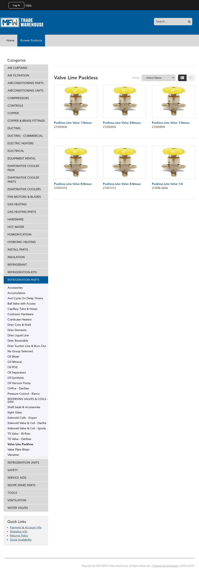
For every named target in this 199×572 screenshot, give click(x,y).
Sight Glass (15, 412)
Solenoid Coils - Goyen (22, 417)
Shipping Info (18, 531)
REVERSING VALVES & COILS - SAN (28, 400)
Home (10, 40)
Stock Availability (21, 539)
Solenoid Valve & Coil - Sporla (27, 428)
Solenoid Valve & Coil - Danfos (27, 423)
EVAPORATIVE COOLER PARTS (23, 179)
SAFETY (13, 470)
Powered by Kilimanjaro (165, 565)
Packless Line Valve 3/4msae (122, 184)
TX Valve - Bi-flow (19, 433)
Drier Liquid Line (18, 335)
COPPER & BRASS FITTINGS (26, 121)
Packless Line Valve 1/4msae (73, 123)
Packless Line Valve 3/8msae (122, 123)
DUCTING (14, 128)
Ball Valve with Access (21, 303)
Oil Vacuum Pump (19, 383)
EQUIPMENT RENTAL (22, 158)
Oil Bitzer (13, 356)
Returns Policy (19, 535)
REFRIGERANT (17, 264)
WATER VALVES (18, 508)
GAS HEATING (17, 204)
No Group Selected (20, 351)
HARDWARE (16, 219)
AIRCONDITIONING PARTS (26, 83)
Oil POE (13, 367)
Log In (16, 5)
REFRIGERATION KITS (22, 272)
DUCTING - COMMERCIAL (25, 136)
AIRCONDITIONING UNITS (25, 90)
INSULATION (16, 257)
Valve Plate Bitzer (19, 449)
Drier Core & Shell (19, 324)
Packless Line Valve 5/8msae (73, 184)
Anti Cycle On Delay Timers (25, 298)
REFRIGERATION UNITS (23, 462)
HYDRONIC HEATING (22, 242)
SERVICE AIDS (17, 477)
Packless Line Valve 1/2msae (171, 123)
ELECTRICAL (16, 151)
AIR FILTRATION (18, 75)
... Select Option (153, 77)
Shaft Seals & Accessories (24, 407)
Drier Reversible (18, 340)
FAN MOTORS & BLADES (24, 197)
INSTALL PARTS (18, 249)
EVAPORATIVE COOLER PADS (23, 168)
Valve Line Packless (20, 444)
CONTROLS (15, 105)
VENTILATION (17, 500)
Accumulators (16, 293)
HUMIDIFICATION (19, 234)
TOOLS (12, 493)
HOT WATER (16, 227)
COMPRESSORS (18, 98)
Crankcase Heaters (20, 319)
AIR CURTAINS (17, 68)
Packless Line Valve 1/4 (167, 184)
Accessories (15, 287)
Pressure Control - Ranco (24, 393)
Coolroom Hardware (20, 314)
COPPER (13, 113)
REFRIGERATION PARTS (23, 280)
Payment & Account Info (25, 527)
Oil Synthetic (16, 377)
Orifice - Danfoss (18, 388)
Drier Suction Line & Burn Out (27, 346)
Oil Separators (17, 372)
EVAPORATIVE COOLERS (24, 189)
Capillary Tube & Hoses (22, 308)
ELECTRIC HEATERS (21, 143)
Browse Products (31, 40)
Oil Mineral (15, 361)
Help (28, 5)
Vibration (13, 454)
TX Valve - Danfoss (19, 439)
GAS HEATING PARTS (22, 212)
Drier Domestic (17, 330)
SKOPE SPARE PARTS (21, 485)
